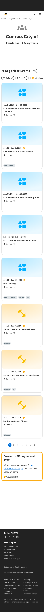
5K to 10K (7, 552)
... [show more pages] (30, 445)
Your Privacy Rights (12, 585)
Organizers (13, 18)
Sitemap (26, 579)
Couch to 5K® (9, 549)
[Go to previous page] (5, 445)
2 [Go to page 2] (13, 445)
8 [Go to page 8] (34, 445)
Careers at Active (30, 585)
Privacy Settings (10, 588)
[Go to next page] (39, 445)
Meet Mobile (9, 555)
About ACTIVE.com (11, 579)
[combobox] (7, 78)
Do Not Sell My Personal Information (18, 572)
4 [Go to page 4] (22, 445)
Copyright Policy (30, 582)
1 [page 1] (9, 445)
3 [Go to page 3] (17, 445)
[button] (21, 78)
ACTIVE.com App (11, 546)
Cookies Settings (30, 594)
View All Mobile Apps (12, 558)
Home (3, 18)
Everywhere (31, 43)
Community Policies (28, 589)
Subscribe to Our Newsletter (15, 567)
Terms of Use (9, 582)
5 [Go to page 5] (26, 445)
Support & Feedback (8, 592)
